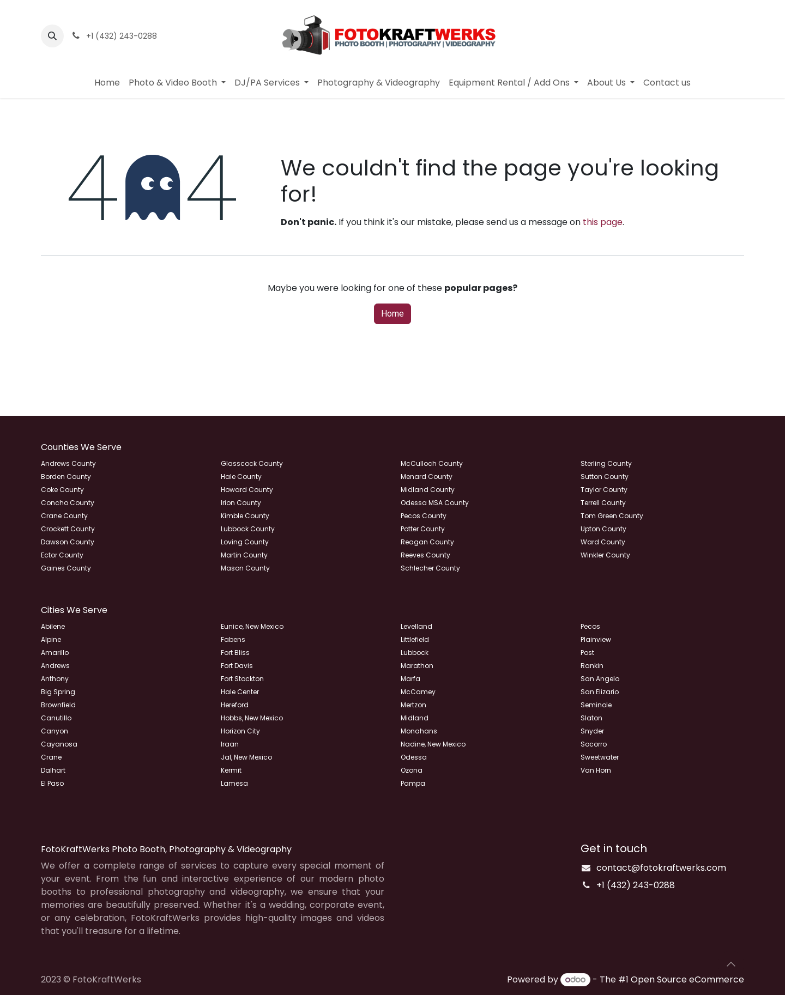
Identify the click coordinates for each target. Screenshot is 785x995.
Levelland (416, 626)
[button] (52, 36)
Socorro (594, 744)
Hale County (241, 476)
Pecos (590, 626)
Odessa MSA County (435, 502)
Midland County (428, 489)
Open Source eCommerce (687, 979)
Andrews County (68, 463)
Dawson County (67, 542)
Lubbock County (248, 528)
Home (392, 313)
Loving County (245, 542)
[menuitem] (107, 83)
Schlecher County (430, 568)
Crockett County (68, 528)
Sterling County (606, 463)
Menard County (426, 476)
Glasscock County (252, 463)
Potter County (423, 528)
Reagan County (427, 542)
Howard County (247, 489)
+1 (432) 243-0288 (635, 885)
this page (603, 222)
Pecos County (423, 515)
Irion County (241, 502)
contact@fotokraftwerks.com (661, 867)
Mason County (245, 568)
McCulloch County (432, 463)
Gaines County (66, 568)
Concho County (67, 502)
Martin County (244, 555)
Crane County (64, 515)
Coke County (62, 489)
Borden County (66, 476)
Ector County (62, 555)
